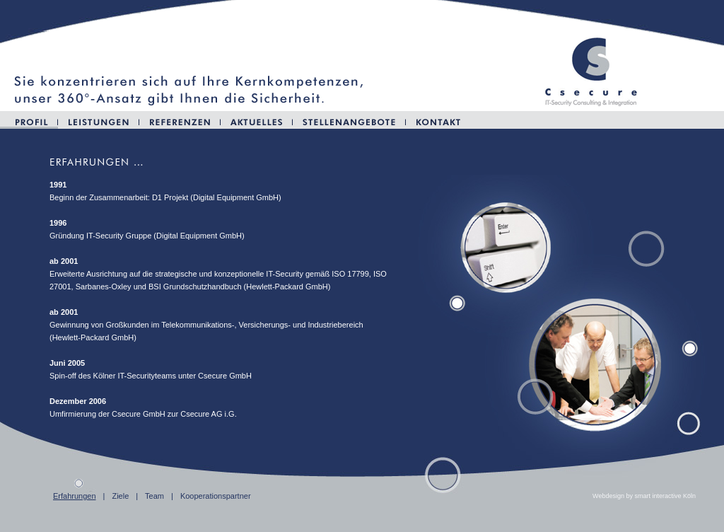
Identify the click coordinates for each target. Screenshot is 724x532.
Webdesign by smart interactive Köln (644, 495)
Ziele (120, 496)
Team (154, 496)
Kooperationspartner (215, 496)
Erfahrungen (74, 496)
